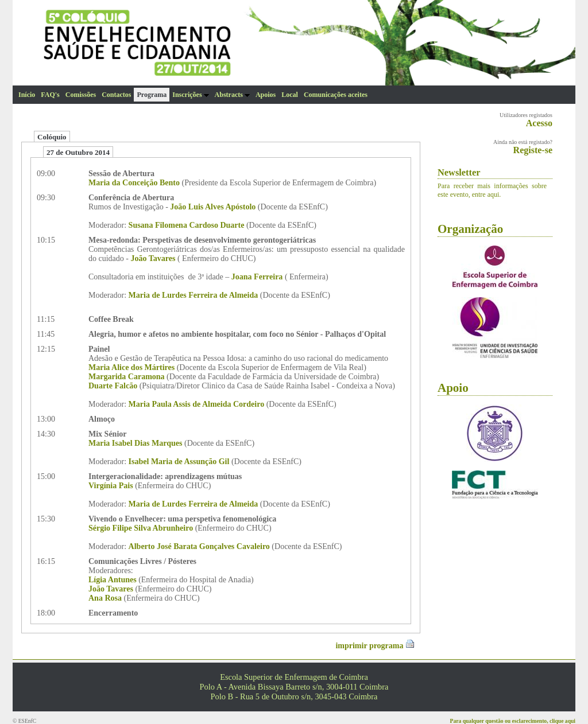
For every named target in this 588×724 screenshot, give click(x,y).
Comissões (80, 95)
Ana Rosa (105, 598)
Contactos (116, 95)
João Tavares (153, 258)
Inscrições (190, 95)
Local (289, 95)
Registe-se (532, 150)
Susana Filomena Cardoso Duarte (187, 225)
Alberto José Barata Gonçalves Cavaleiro (199, 546)
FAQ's (50, 95)
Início (26, 95)
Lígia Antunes (112, 579)
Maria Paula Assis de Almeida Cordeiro (197, 404)
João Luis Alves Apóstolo (213, 207)
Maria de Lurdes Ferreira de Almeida (193, 295)
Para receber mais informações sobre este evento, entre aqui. (492, 190)
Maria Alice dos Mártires (131, 367)
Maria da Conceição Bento (134, 182)
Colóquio (52, 137)
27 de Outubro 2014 (78, 152)
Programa (152, 95)
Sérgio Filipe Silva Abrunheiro (140, 528)
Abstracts (232, 95)
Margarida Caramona (126, 376)
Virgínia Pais (110, 485)
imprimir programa (375, 645)
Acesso (539, 123)
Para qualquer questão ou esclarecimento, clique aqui (512, 721)
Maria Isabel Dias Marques (135, 443)
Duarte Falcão (112, 386)
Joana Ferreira (257, 277)
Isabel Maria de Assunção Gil (179, 461)
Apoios (266, 95)
